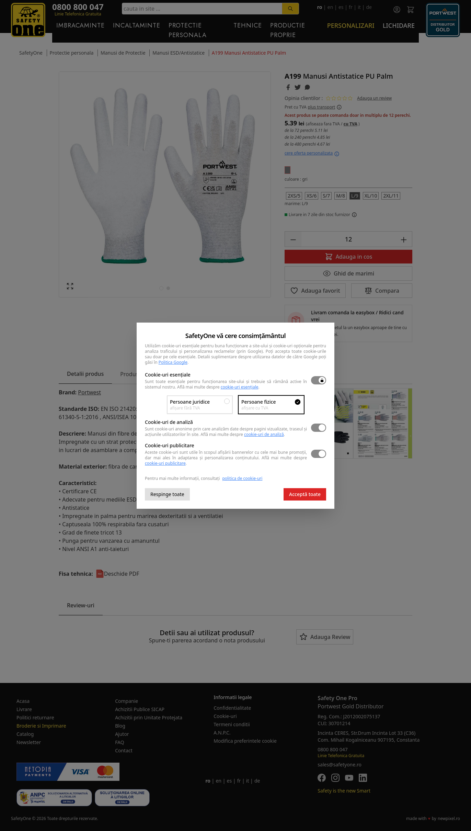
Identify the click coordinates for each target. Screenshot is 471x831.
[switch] (318, 380)
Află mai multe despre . (218, 387)
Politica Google (173, 362)
